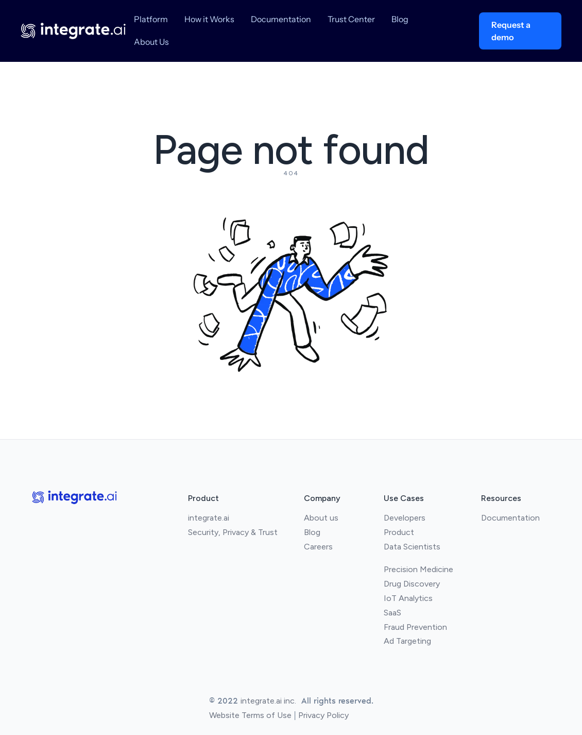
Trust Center (351, 19)
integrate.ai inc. (268, 701)
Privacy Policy (323, 715)
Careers (318, 547)
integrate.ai (208, 518)
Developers (404, 518)
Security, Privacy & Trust (233, 532)
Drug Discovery (412, 584)
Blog (399, 19)
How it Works (209, 19)
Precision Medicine (418, 569)
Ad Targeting (407, 641)
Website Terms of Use (250, 715)
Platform (151, 19)
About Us (151, 42)
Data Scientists (412, 547)
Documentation (281, 19)
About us (321, 518)
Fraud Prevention (415, 627)
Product (399, 532)
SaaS (392, 612)
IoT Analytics (408, 598)
